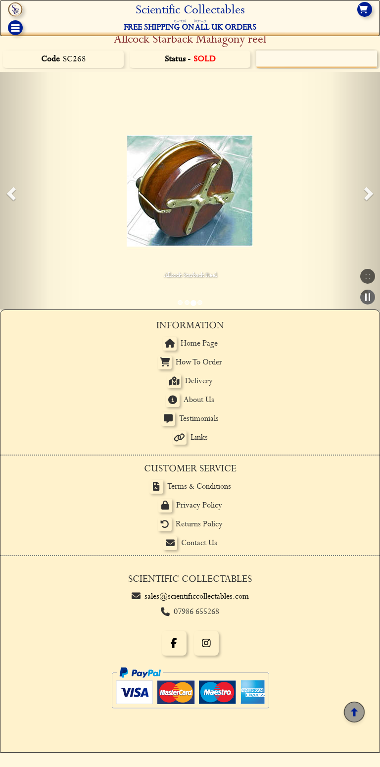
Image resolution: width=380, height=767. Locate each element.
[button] (10, 191)
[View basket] (364, 9)
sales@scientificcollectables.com (196, 596)
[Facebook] (174, 643)
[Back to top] (354, 712)
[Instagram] (206, 643)
